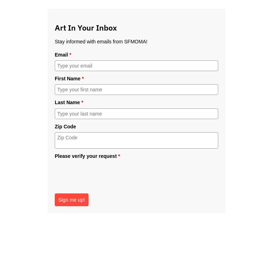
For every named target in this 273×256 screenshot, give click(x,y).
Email (63, 55)
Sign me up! (71, 200)
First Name (69, 78)
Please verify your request (87, 156)
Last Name (69, 102)
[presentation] (109, 176)
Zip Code (65, 126)
